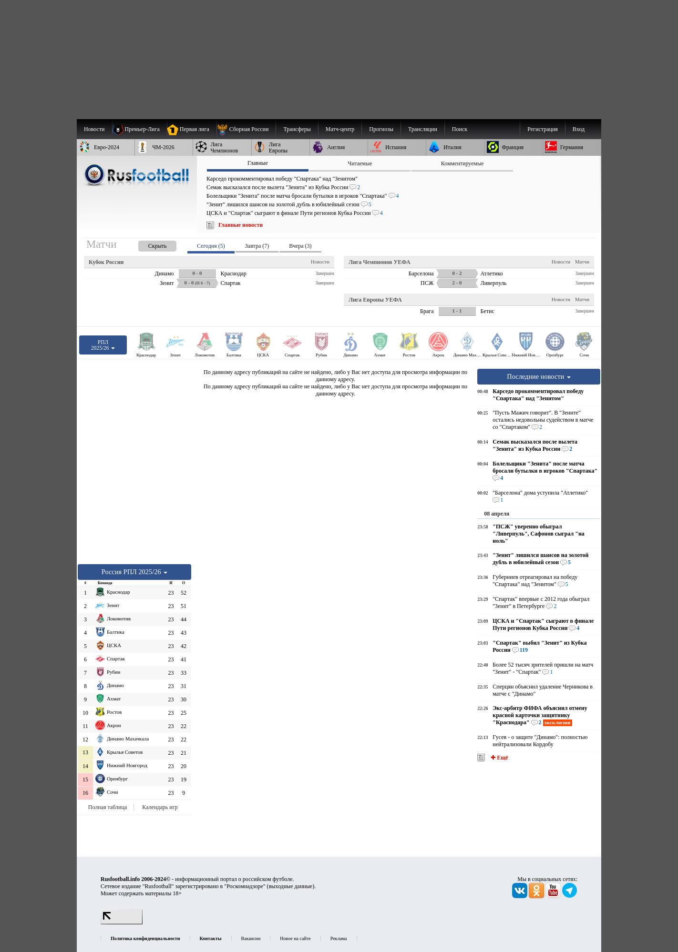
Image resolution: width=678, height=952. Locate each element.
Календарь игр (159, 807)
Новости (320, 261)
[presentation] (147, 244)
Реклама (338, 938)
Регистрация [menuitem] (542, 129)
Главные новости (240, 225)
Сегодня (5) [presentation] (211, 246)
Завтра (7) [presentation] (257, 246)
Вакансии (251, 938)
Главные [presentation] (257, 163)
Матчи (582, 261)
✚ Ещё (498, 757)
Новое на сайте (295, 938)
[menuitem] (246, 129)
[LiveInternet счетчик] (122, 922)
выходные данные (291, 886)
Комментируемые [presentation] (462, 163)
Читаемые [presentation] (360, 163)
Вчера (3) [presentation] (300, 246)
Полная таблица (107, 807)
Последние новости (539, 376)
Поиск (459, 129)
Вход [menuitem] (579, 129)
